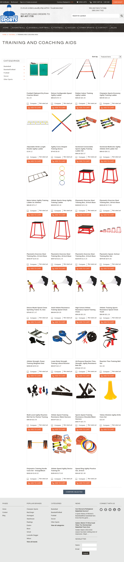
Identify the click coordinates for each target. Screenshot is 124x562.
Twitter (101, 509)
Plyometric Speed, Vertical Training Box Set (110, 255)
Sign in (22, 2)
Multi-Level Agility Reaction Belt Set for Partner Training (37, 416)
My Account (14, 2)
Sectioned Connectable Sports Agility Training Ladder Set (84, 149)
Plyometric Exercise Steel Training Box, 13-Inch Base (85, 255)
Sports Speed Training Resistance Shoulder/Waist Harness (85, 417)
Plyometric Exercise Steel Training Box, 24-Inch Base (61, 255)
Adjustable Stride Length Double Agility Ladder (36, 148)
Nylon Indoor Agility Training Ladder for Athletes (37, 201)
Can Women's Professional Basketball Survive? (84, 510)
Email (77, 549)
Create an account (31, 2)
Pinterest (110, 509)
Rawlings (30, 522)
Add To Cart (36, 107)
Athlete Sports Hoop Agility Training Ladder (61, 201)
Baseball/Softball (40, 28)
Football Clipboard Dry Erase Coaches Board (38, 94)
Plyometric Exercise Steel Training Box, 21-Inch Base (37, 255)
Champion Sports (32, 509)
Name (77, 545)
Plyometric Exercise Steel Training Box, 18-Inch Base (110, 201)
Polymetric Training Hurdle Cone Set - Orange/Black (37, 470)
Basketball (19, 28)
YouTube (114, 509)
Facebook (105, 509)
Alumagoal (30, 515)
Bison (28, 529)
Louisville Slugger (32, 535)
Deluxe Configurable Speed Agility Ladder (61, 94)
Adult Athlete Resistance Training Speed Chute (60, 309)
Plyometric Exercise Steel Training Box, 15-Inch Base (85, 201)
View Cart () (101, 2)
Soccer (72, 28)
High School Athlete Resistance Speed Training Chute (85, 310)
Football (59, 28)
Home (4, 34)
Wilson (29, 538)
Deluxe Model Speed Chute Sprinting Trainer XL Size (37, 309)
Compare (33, 103)
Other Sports (87, 28)
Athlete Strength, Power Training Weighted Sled (36, 362)
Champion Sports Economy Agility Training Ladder (110, 94)
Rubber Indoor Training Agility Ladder (84, 94)
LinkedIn (119, 509)
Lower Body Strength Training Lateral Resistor (60, 362)
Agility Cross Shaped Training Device (59, 148)
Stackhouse (30, 519)
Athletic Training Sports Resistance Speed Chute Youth (109, 310)
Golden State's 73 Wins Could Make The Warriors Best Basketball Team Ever (85, 525)
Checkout (118, 2)
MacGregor (30, 512)
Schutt (29, 532)
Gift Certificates (4, 2)
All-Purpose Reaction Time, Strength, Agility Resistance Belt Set (85, 363)
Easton (29, 525)
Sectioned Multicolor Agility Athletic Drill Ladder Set (110, 148)
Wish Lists (83, 2)
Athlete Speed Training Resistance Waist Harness (61, 416)
